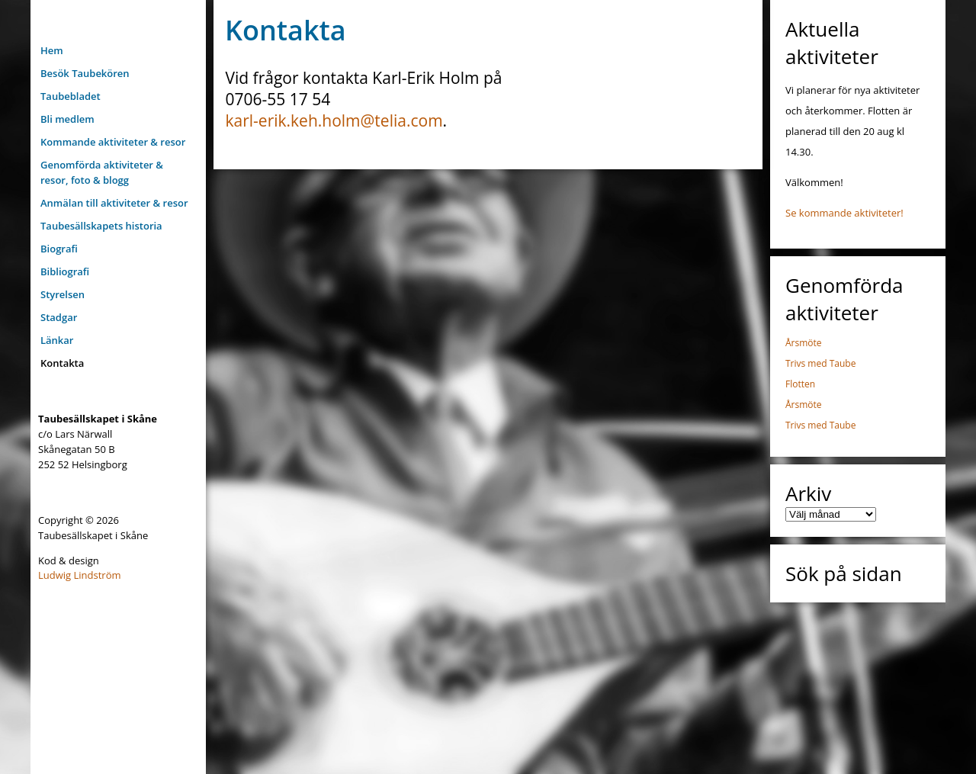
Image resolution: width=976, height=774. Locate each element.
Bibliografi (64, 271)
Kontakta (62, 363)
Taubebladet (70, 96)
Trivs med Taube (820, 363)
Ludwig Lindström (79, 575)
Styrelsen (62, 294)
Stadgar (58, 317)
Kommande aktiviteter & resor (112, 142)
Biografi (59, 248)
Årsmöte (803, 342)
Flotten (800, 383)
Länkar (56, 340)
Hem (51, 50)
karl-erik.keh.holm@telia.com (334, 120)
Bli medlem (67, 119)
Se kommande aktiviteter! (844, 213)
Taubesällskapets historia (101, 226)
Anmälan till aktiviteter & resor (114, 203)
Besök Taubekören (85, 73)
